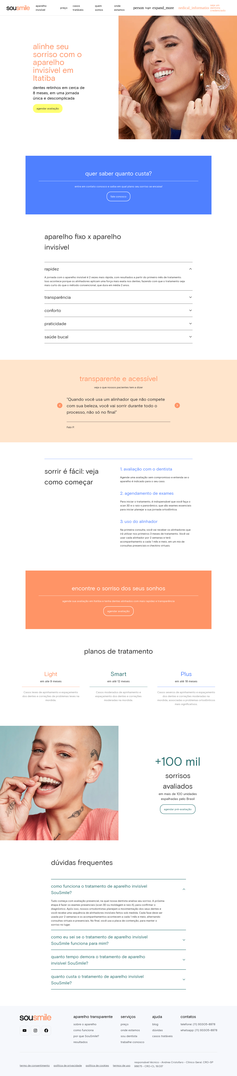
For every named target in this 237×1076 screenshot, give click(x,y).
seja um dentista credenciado (201, 7)
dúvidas (157, 1030)
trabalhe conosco (132, 1042)
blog (155, 1024)
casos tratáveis (162, 1036)
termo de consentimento (35, 1065)
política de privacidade (68, 1065)
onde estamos (130, 1030)
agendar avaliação (48, 108)
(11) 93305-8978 (204, 1024)
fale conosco (118, 196)
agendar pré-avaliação (178, 809)
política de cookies (97, 1065)
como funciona (83, 1030)
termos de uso (121, 1065)
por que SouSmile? (86, 1036)
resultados (80, 1042)
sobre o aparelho (84, 1024)
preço (63, 7)
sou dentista (129, 1036)
